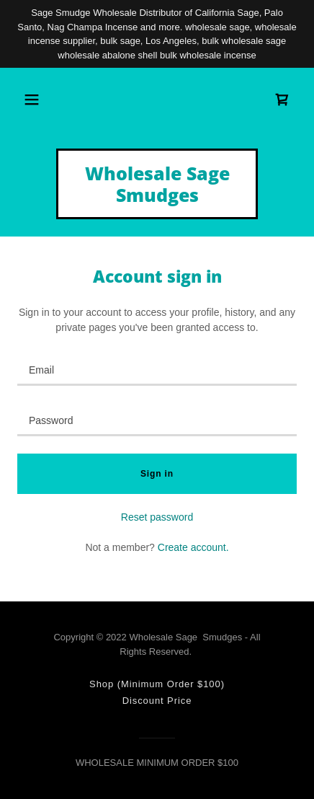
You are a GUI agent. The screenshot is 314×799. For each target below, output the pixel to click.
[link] (282, 99)
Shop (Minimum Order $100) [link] (157, 684)
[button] (31, 99)
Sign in (157, 474)
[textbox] (157, 369)
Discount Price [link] (157, 700)
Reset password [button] (157, 517)
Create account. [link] (193, 547)
